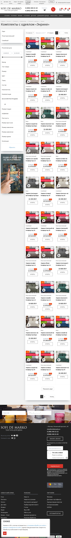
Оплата (3, 502)
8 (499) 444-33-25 (31, 8)
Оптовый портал (55, 513)
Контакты (36, 1)
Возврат (3, 507)
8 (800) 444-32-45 (31, 11)
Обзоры (51, 1)
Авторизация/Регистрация (64, 2)
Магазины (49, 497)
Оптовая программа (52, 504)
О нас (2, 497)
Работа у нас (27, 512)
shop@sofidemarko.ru (53, 429)
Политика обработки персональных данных (30, 518)
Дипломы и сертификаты (54, 499)
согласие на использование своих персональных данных (43, 418)
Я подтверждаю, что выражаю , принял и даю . (35, 419)
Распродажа (4, 512)
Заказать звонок (53, 9)
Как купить (4, 517)
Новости (26, 497)
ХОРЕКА (49, 507)
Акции (15, 1)
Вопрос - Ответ (5, 515)
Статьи (26, 507)
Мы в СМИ (27, 510)
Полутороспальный (61, 121)
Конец (66, 33)
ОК (5, 533)
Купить (32, 65)
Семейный (28, 51)
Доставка (6, 1)
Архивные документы (30, 515)
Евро (27, 121)
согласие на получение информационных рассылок (54, 475)
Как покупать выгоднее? (31, 502)
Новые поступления (29, 499)
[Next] (62, 32)
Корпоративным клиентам (54, 502)
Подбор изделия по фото (31, 504)
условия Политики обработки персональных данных (20, 420)
